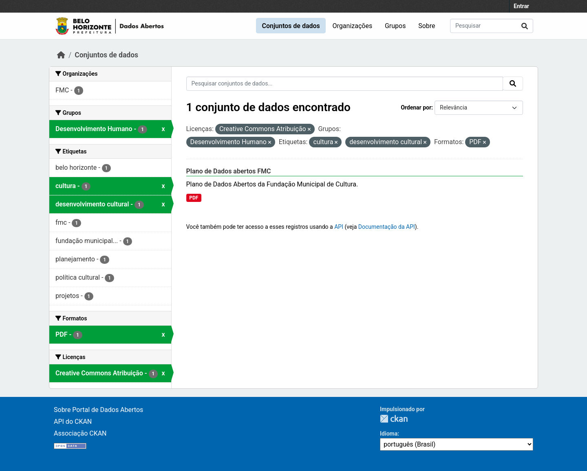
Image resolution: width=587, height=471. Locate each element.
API (338, 226)
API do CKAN (73, 421)
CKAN (394, 418)
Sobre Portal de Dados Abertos (98, 410)
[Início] (61, 55)
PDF (193, 198)
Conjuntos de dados (291, 26)
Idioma (388, 433)
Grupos (395, 26)
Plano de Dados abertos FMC (228, 171)
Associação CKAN (80, 433)
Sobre (426, 26)
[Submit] (524, 26)
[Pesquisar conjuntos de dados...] (491, 26)
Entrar (521, 6)
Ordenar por (416, 107)
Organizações (353, 26)
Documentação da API (386, 226)
